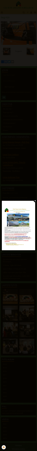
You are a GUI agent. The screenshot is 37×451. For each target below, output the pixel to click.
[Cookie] (4, 447)
